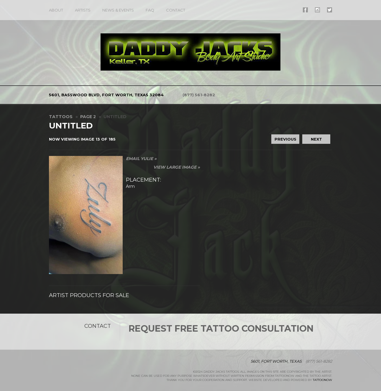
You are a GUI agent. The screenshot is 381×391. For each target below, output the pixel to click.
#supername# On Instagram (317, 9)
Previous (285, 139)
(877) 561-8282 (199, 94)
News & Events (118, 10)
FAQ (150, 10)
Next (316, 139)
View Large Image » (176, 167)
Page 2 (88, 116)
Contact (175, 10)
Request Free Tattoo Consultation (221, 328)
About (56, 10)
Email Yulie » (141, 158)
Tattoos (61, 116)
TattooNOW (322, 380)
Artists (83, 10)
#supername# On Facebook (305, 9)
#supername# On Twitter (329, 9)
